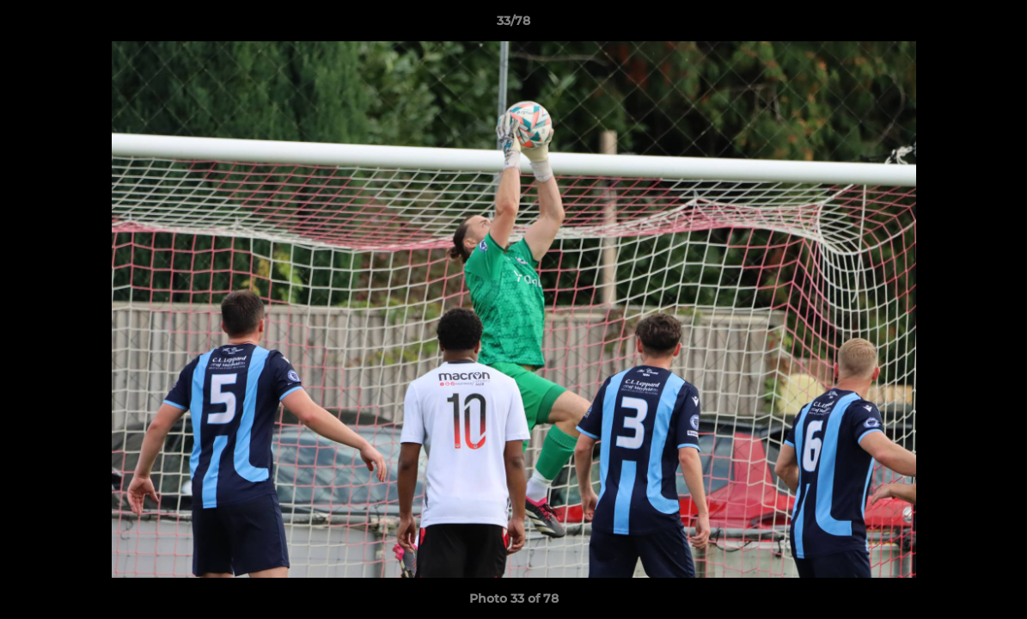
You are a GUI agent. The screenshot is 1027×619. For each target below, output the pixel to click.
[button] (996, 25)
